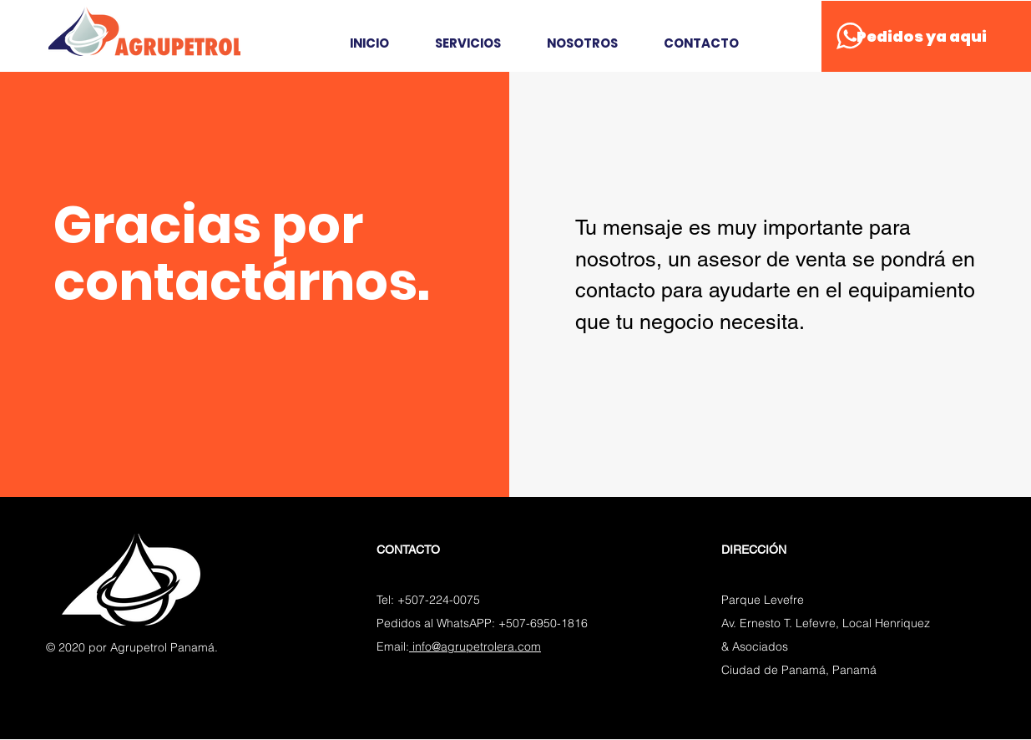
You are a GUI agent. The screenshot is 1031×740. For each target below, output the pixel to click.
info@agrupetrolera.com (475, 646)
